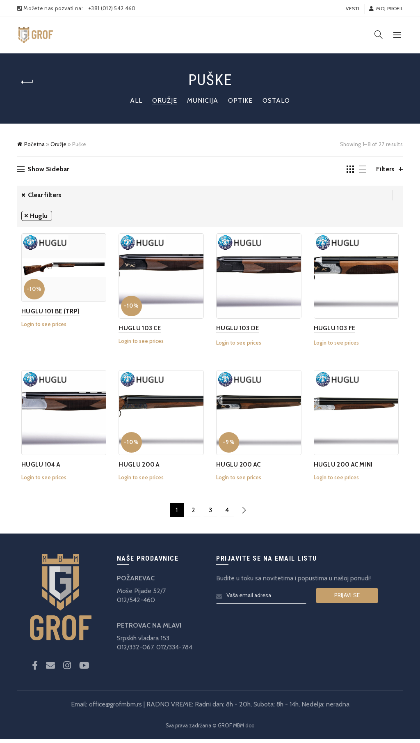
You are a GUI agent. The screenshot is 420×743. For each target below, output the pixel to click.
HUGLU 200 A (137, 468)
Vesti (353, 8)
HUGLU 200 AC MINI (345, 468)
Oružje (164, 100)
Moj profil (386, 8)
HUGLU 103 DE (237, 330)
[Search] (378, 34)
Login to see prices (39, 324)
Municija (202, 100)
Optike (240, 100)
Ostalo (276, 100)
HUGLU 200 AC (238, 468)
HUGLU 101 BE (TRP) (46, 311)
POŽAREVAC (136, 582)
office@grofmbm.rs (115, 708)
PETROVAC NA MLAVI (149, 629)
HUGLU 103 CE (138, 330)
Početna (34, 144)
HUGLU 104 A (36, 468)
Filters (385, 169)
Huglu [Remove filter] (39, 216)
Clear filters (45, 195)
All (136, 100)
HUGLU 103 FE (337, 330)
